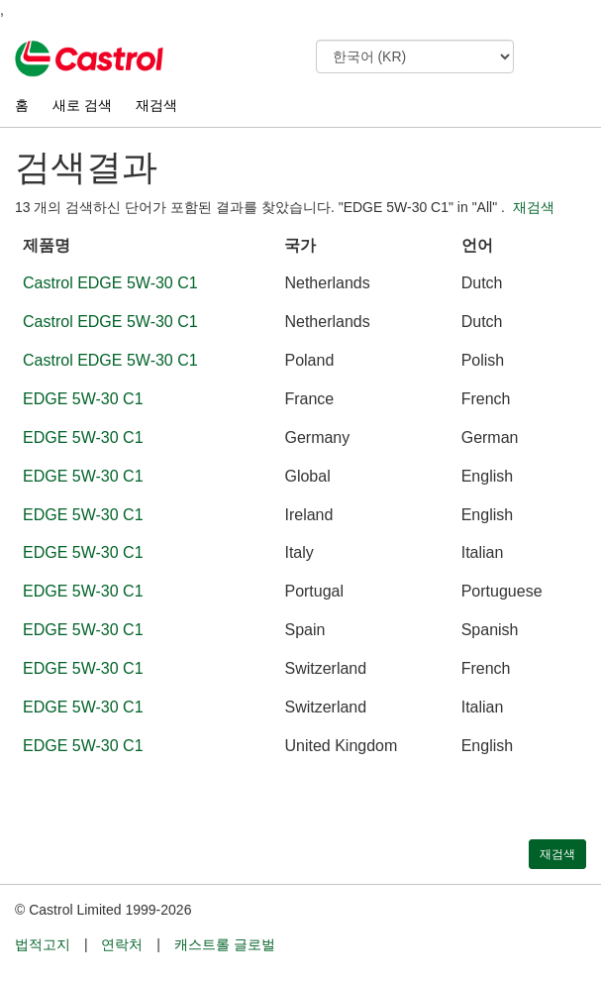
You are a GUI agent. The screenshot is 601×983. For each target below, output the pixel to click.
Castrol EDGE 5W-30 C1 (110, 282)
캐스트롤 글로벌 (224, 944)
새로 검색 (82, 105)
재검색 (156, 105)
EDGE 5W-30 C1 (83, 398)
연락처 (122, 944)
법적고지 (42, 944)
